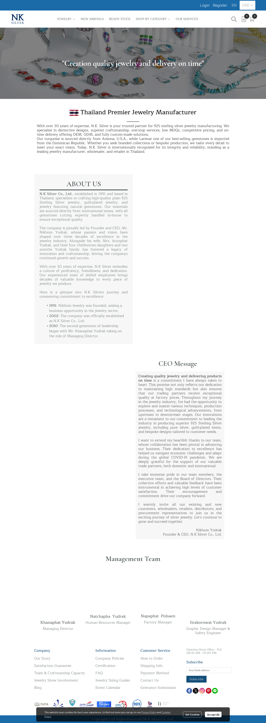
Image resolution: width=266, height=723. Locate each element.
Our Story (42, 658)
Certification (105, 666)
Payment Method (154, 673)
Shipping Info (151, 666)
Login (204, 5)
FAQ (99, 673)
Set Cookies (192, 714)
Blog (37, 688)
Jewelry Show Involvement (56, 680)
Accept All (213, 714)
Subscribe (196, 679)
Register (220, 5)
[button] (234, 5)
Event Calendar (107, 688)
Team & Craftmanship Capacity (59, 673)
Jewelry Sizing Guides (112, 680)
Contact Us (149, 680)
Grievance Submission (158, 688)
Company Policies (109, 658)
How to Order (151, 658)
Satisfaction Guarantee (52, 666)
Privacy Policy (149, 712)
